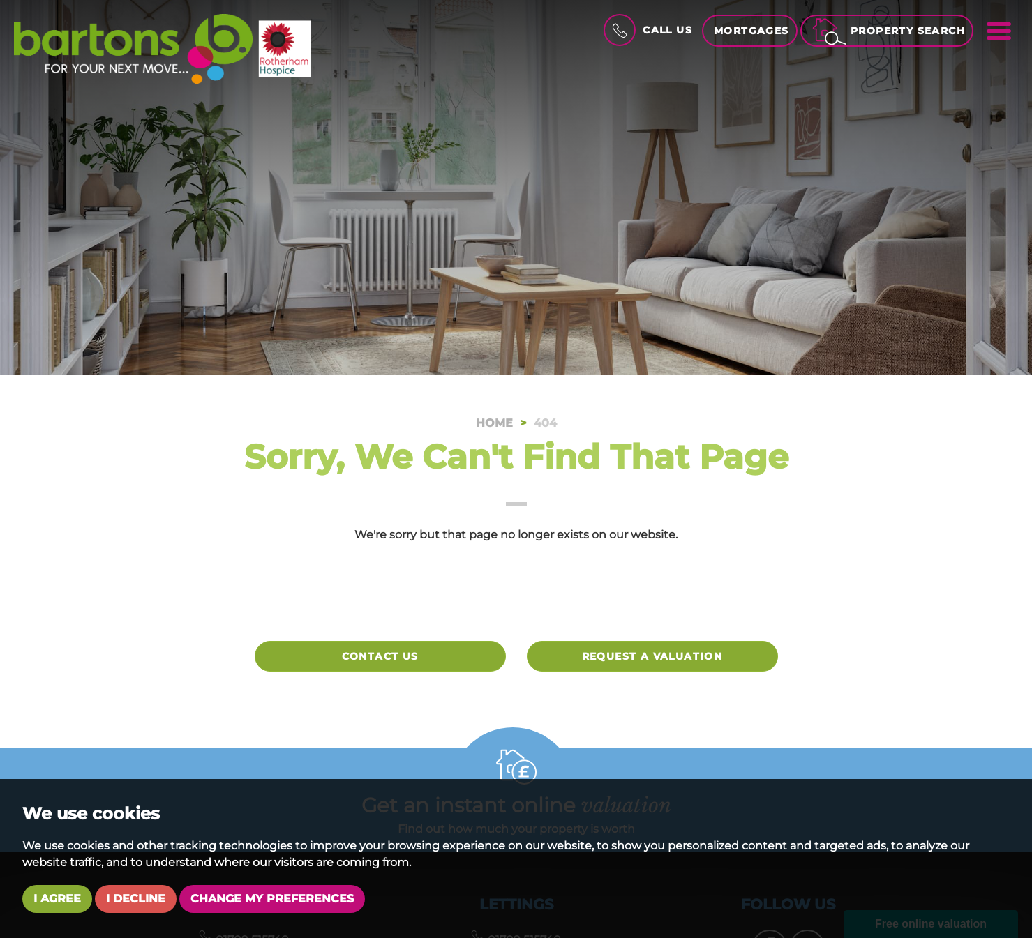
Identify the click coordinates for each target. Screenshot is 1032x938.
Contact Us (380, 656)
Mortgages (751, 30)
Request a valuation (652, 656)
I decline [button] (135, 898)
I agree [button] (57, 898)
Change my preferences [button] (272, 898)
